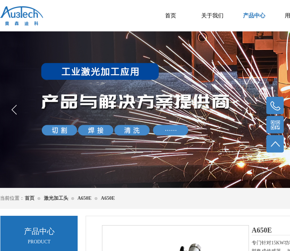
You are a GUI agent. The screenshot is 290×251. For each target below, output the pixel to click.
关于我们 (212, 15)
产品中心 (254, 15)
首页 (170, 15)
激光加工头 (56, 198)
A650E (84, 198)
